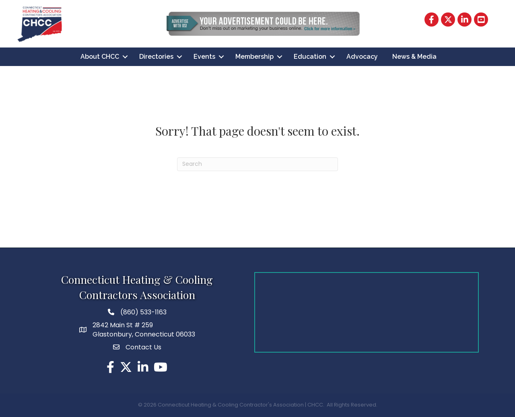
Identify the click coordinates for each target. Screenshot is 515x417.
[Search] (257, 164)
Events (204, 56)
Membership (254, 56)
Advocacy (362, 56)
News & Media (414, 56)
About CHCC (99, 56)
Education (310, 56)
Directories (156, 56)
